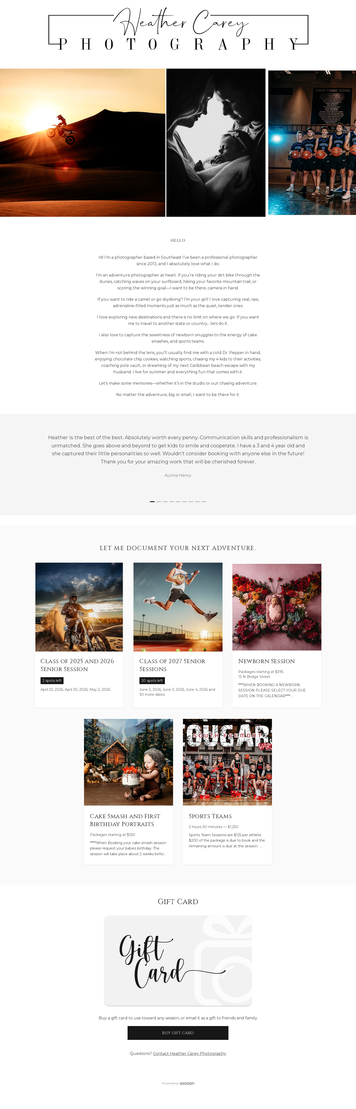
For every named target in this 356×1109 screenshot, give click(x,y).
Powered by (178, 1083)
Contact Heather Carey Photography (189, 1053)
